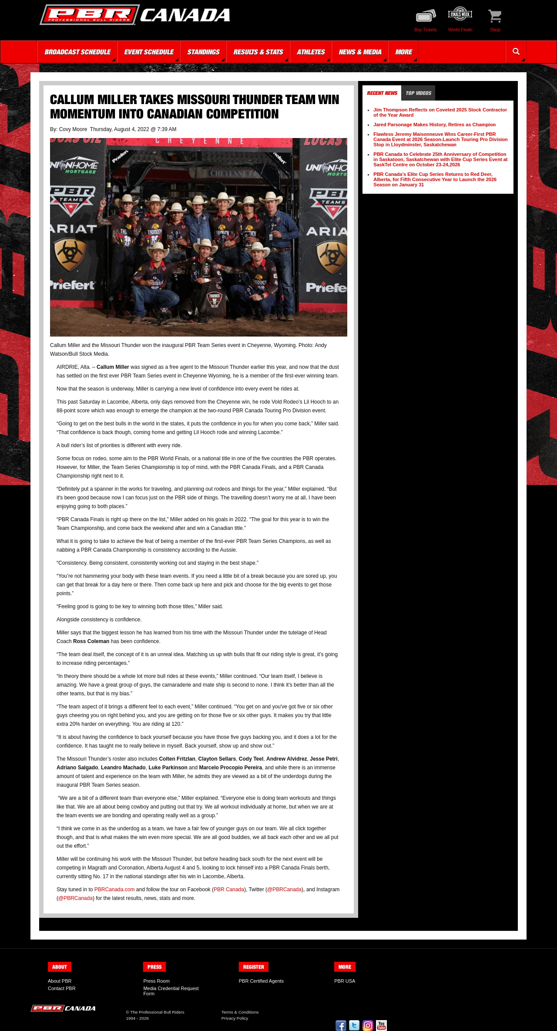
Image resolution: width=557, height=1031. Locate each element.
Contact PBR (62, 988)
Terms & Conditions (240, 1012)
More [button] (403, 51)
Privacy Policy (234, 1018)
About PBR (59, 981)
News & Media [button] (360, 51)
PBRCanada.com (114, 889)
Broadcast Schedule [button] (77, 51)
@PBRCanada (284, 889)
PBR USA (344, 981)
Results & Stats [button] (258, 51)
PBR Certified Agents (261, 981)
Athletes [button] (311, 51)
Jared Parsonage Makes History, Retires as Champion (434, 124)
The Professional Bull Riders (157, 1012)
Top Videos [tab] (418, 93)
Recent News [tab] (382, 93)
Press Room (156, 981)
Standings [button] (203, 51)
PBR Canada (229, 889)
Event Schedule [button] (148, 51)
